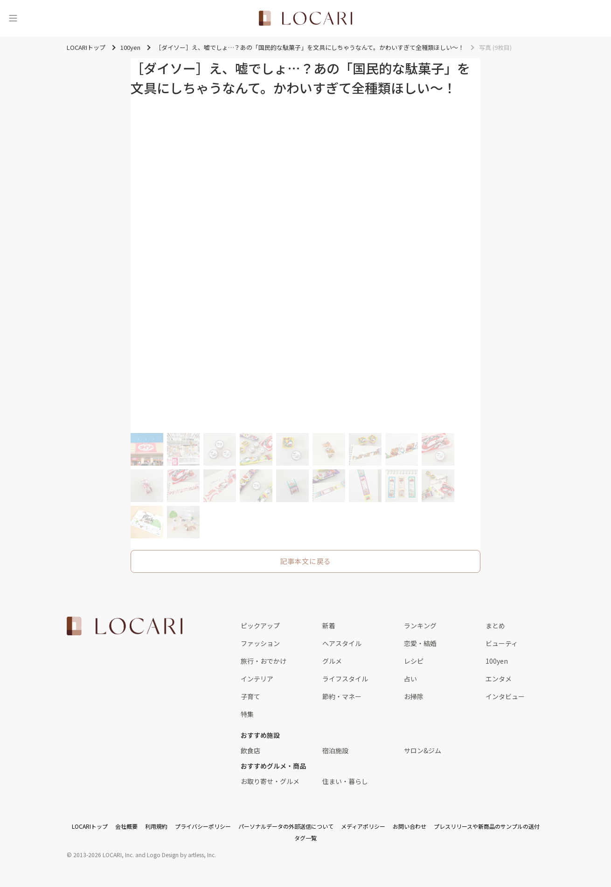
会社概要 (126, 826)
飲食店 (250, 750)
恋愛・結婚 (420, 643)
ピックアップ (260, 625)
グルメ (332, 661)
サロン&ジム (422, 750)
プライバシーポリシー (203, 826)
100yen (497, 661)
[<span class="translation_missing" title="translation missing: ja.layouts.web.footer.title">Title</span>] (124, 626)
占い (410, 678)
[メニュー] (13, 18)
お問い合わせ (409, 826)
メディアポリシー (363, 826)
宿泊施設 (335, 750)
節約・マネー (341, 696)
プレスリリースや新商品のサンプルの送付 (487, 826)
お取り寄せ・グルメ (270, 781)
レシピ (414, 661)
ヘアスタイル (341, 643)
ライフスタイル (345, 678)
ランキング (420, 625)
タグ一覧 (305, 838)
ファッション (260, 643)
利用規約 (156, 826)
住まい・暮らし (345, 781)
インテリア (257, 678)
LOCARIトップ (90, 826)
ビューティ (502, 643)
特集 (247, 714)
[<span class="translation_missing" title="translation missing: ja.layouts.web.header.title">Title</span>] (305, 18)
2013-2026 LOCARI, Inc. (103, 855)
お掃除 (414, 696)
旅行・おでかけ (263, 661)
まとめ (495, 625)
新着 (328, 625)
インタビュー (505, 696)
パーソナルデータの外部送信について (285, 826)
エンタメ (499, 678)
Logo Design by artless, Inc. (181, 855)
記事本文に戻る (305, 561)
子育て (250, 696)
